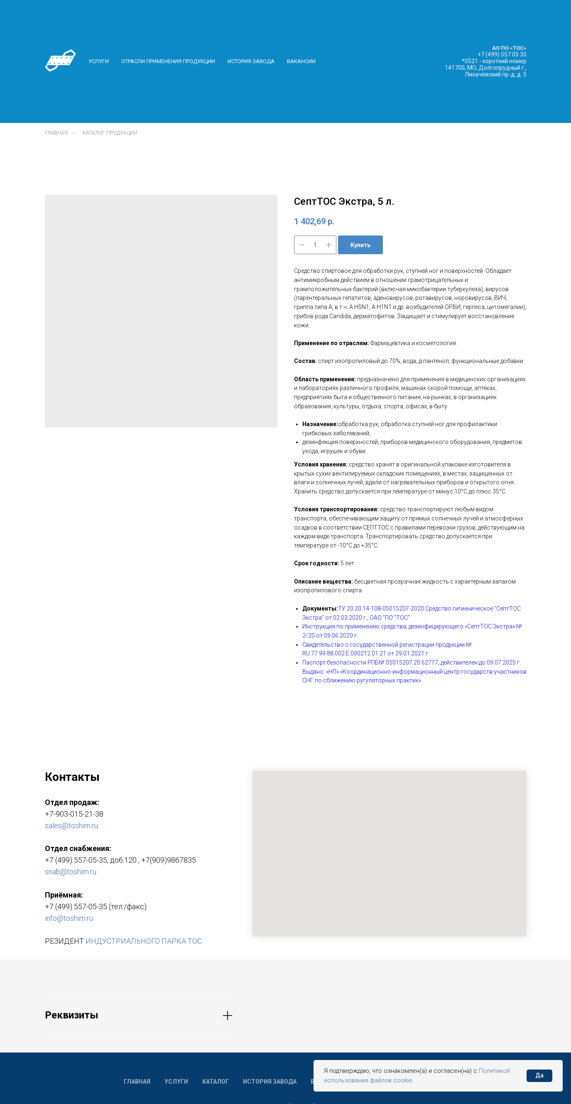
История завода (251, 61)
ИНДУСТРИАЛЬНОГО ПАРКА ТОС (144, 941)
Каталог (215, 1081)
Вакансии (301, 61)
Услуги (98, 61)
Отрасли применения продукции (168, 61)
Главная (56, 133)
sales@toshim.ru (71, 825)
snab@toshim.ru (70, 871)
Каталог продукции (110, 133)
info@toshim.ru (69, 918)
